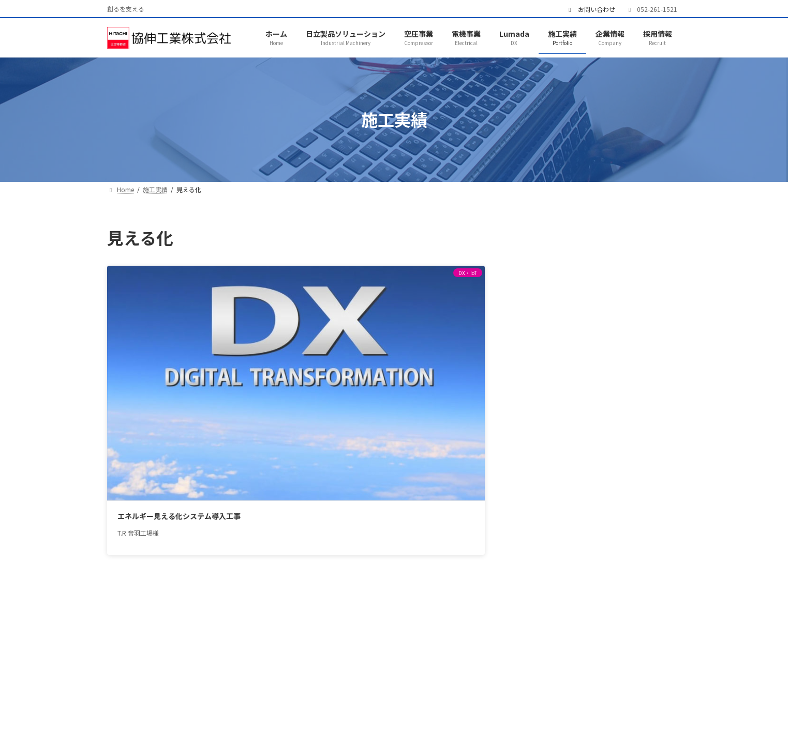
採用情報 (503, 701)
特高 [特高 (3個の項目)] (605, 524)
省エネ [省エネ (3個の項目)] (600, 538)
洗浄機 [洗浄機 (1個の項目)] (539, 524)
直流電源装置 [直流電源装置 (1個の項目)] (550, 538)
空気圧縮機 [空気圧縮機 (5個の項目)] (645, 538)
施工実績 (396, 701)
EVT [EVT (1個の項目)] (582, 440)
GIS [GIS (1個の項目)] (612, 440)
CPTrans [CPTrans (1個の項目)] (543, 440)
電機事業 (290, 701)
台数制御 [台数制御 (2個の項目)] (635, 482)
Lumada (344, 701)
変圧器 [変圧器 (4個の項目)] (539, 497)
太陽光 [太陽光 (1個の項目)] (578, 497)
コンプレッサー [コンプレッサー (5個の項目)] (613, 468)
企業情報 (450, 701)
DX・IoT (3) (556, 292)
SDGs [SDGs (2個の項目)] (591, 454)
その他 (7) (553, 369)
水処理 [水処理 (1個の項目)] (631, 510)
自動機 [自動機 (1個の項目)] (539, 552)
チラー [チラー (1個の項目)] (592, 482)
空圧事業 (236, 701)
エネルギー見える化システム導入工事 (164, 359)
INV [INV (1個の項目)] (534, 454)
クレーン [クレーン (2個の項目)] (632, 454)
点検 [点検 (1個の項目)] (574, 524)
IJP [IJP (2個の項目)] (641, 440)
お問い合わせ (590, 9)
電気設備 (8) (557, 330)
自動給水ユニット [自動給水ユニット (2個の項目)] (596, 552)
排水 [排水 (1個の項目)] (613, 497)
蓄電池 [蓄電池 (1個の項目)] (653, 552)
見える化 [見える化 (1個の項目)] (542, 567)
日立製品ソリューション (158, 701)
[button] (601, 603)
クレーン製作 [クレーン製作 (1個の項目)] (549, 468)
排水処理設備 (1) (565, 349)
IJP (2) (547, 273)
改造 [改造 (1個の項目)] (596, 510)
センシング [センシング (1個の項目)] (546, 482)
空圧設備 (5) (557, 311)
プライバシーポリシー (578, 701)
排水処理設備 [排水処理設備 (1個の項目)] (550, 510)
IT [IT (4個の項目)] (562, 454)
